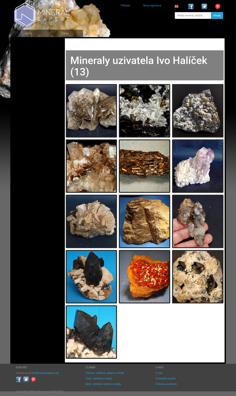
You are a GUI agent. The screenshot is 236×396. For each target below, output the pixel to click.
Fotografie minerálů (30, 42)
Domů (28, 33)
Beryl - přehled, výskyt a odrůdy (103, 384)
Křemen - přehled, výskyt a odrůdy (105, 372)
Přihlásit (125, 5)
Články (65, 33)
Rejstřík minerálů (28, 51)
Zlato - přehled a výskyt (99, 378)
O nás (159, 372)
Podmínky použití (166, 378)
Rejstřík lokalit (26, 67)
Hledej (217, 15)
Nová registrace (152, 5)
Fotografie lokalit (28, 59)
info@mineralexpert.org (45, 372)
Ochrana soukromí (166, 384)
